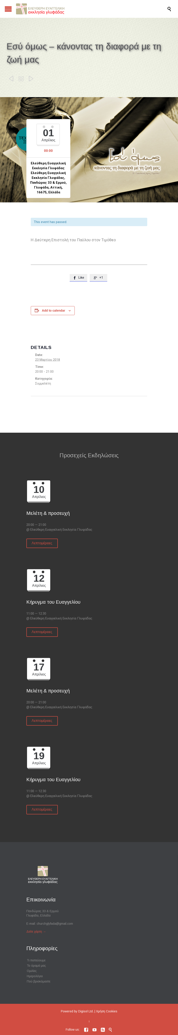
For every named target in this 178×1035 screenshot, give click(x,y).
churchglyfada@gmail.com (55, 923)
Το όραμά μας (36, 965)
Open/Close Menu (8, 9)
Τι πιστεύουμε (36, 960)
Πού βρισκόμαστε (38, 981)
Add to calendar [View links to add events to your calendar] (53, 310)
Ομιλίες (32, 971)
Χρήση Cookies (106, 1011)
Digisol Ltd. (86, 1011)
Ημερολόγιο (35, 976)
